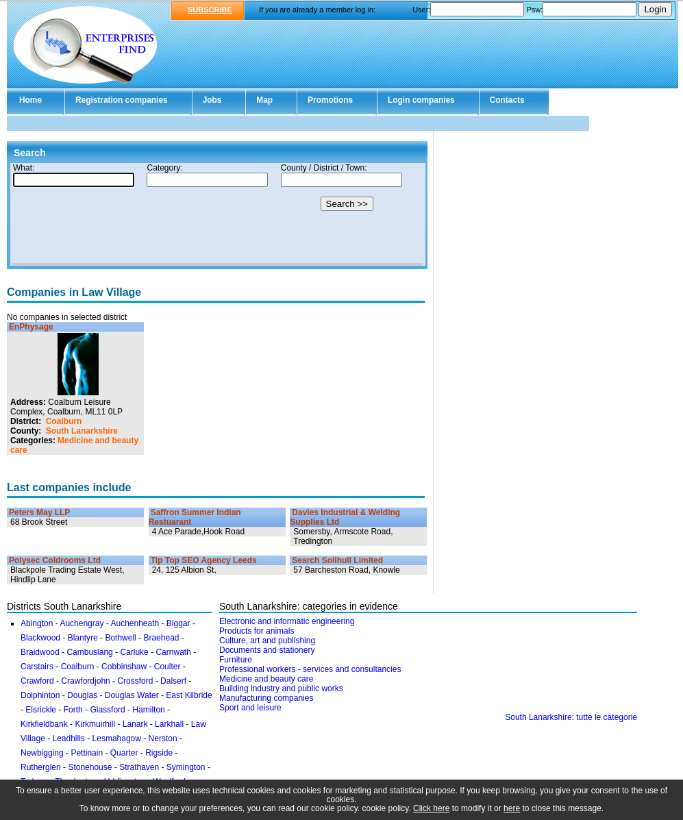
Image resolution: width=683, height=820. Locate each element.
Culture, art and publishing (267, 640)
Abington (37, 623)
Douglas (82, 695)
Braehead (161, 638)
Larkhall (169, 724)
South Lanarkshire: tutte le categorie (571, 717)
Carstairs (37, 666)
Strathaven (139, 767)
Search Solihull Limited (337, 560)
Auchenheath (134, 623)
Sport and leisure (250, 707)
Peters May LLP (39, 512)
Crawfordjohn (85, 681)
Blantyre (83, 638)
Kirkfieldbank (44, 724)
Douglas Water (132, 695)
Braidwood (40, 652)
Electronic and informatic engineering (286, 621)
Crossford (135, 681)
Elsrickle (40, 710)
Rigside (159, 753)
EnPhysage (31, 327)
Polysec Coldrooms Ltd (55, 560)
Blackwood (40, 638)
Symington (186, 767)
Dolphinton (40, 695)
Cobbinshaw (124, 666)
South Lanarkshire (82, 431)
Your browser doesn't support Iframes (217, 214)
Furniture (235, 659)
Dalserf (173, 681)
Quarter (124, 753)
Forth (73, 710)
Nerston (163, 738)
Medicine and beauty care (266, 679)
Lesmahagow (116, 738)
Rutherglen (41, 767)
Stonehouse (90, 767)
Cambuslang (89, 652)
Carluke (134, 652)
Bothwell (120, 638)
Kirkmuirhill (95, 724)
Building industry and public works (281, 688)
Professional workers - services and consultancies (310, 669)
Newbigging (42, 753)
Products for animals (256, 631)
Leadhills (68, 738)
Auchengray (81, 623)
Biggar (178, 623)
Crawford (37, 681)
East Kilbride (189, 695)
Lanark (135, 724)
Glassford (107, 710)
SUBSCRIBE (210, 9)
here (512, 808)
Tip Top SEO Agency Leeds (204, 560)
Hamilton (148, 710)
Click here (431, 808)
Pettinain (87, 753)
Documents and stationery (266, 650)
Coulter (167, 666)
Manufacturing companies (266, 698)
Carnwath (173, 652)
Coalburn (64, 421)
